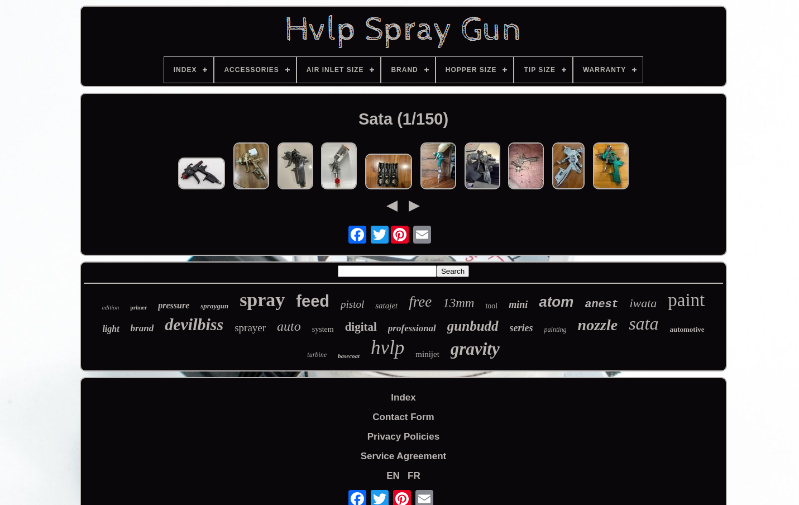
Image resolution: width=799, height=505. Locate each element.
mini (518, 304)
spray (262, 299)
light (110, 329)
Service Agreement (403, 456)
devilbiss (194, 324)
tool (491, 306)
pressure (173, 305)
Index (403, 397)
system (323, 329)
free (420, 301)
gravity (475, 349)
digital (361, 327)
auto (289, 326)
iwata (643, 303)
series (521, 328)
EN (393, 475)
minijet (427, 354)
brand (142, 328)
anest (601, 304)
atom (556, 301)
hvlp (387, 348)
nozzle (598, 325)
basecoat (349, 355)
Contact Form (403, 417)
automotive (686, 329)
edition (110, 307)
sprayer (250, 328)
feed (312, 301)
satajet (386, 305)
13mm (458, 303)
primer (138, 307)
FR (414, 475)
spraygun (214, 306)
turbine (317, 355)
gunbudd (473, 326)
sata (643, 323)
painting (555, 330)
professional (412, 328)
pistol (352, 304)
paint (686, 300)
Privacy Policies (403, 436)
